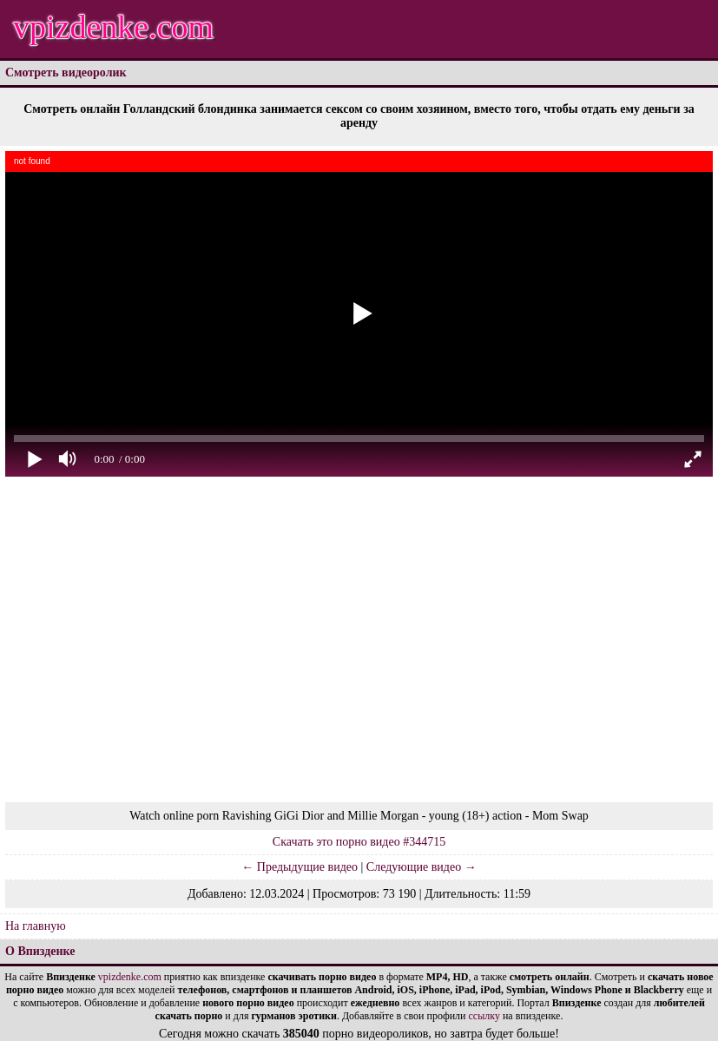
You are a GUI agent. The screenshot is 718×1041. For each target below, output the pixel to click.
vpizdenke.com (113, 27)
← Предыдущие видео (299, 866)
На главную (35, 925)
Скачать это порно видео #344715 (359, 841)
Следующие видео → (421, 866)
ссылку (484, 1016)
